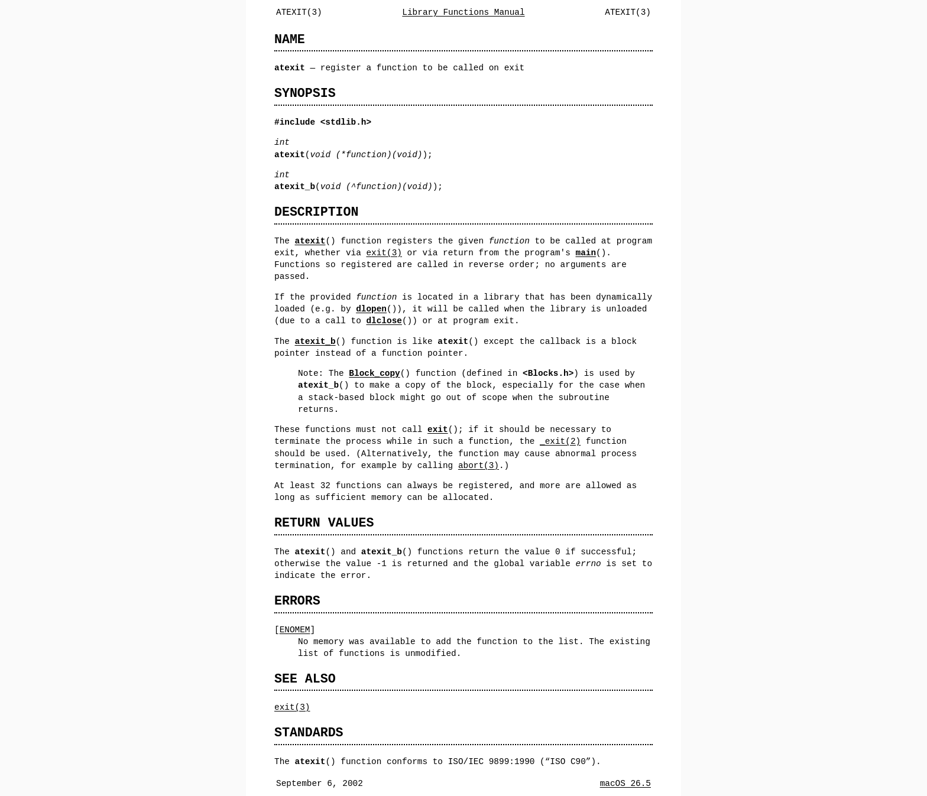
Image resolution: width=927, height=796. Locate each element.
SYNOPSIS (305, 93)
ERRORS (297, 600)
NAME (289, 39)
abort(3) (478, 465)
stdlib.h (345, 122)
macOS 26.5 (625, 783)
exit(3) (383, 252)
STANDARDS (308, 732)
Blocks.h (548, 373)
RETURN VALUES (324, 522)
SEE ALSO (305, 678)
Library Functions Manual (463, 12)
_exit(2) (560, 441)
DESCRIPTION (316, 211)
